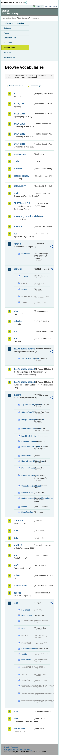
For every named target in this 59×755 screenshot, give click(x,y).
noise (17, 575)
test (16, 603)
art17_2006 (19, 124)
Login (38, 6)
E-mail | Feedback (11, 747)
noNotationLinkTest (27, 649)
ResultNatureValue (27, 475)
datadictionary (21, 176)
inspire (17, 395)
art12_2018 (19, 113)
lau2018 (18, 545)
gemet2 (18, 269)
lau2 (16, 538)
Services (7, 52)
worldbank (19, 728)
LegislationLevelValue (27, 441)
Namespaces (9, 57)
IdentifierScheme (27, 436)
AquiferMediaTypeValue (27, 405)
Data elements (10, 38)
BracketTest (26, 615)
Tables (6, 33)
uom (16, 711)
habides (18, 321)
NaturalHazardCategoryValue (27, 461)
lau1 (16, 530)
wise (16, 718)
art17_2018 (19, 144)
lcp (15, 555)
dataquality (20, 186)
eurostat (18, 226)
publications (20, 585)
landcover (19, 520)
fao (15, 233)
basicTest (25, 610)
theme (24, 507)
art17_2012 (19, 134)
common (18, 168)
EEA (15, 2)
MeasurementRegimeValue (27, 447)
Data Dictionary (23, 18)
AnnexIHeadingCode (27, 358)
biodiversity (20, 154)
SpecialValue (27, 493)
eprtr (16, 193)
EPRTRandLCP (22, 203)
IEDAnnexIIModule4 (23, 382)
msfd (16, 565)
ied (15, 338)
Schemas (8, 43)
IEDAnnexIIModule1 (23, 348)
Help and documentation (14, 23)
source (24, 289)
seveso (17, 593)
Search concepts (35, 86)
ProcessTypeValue (27, 468)
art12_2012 (19, 103)
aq (15, 93)
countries (25, 254)
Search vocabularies (16, 86)
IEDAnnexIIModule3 (23, 369)
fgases (17, 244)
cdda (16, 161)
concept (24, 276)
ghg (16, 311)
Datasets (7, 28)
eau (23, 628)
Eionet (14, 18)
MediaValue (26, 456)
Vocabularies (9, 48)
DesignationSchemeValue (27, 419)
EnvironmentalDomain (27, 428)
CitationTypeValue (27, 412)
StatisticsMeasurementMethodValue (27, 498)
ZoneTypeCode (27, 512)
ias (15, 331)
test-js (24, 654)
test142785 (26, 660)
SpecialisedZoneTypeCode (27, 486)
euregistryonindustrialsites (23, 216)
